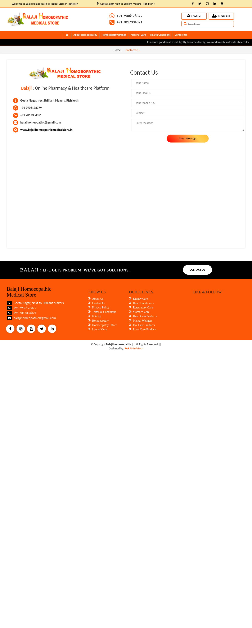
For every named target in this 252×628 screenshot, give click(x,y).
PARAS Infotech (134, 348)
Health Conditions (160, 34)
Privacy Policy (100, 307)
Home (117, 50)
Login (194, 16)
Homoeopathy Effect (104, 325)
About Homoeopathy (85, 34)
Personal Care (138, 34)
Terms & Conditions (104, 311)
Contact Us (181, 34)
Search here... (192, 24)
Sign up (221, 16)
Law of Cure (99, 329)
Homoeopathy (100, 320)
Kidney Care (140, 298)
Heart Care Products (145, 316)
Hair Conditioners (143, 303)
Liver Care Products (145, 329)
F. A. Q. (96, 316)
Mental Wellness (142, 320)
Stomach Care (141, 311)
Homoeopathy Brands (114, 34)
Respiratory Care (143, 307)
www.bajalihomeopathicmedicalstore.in (46, 130)
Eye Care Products (144, 325)
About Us (97, 298)
